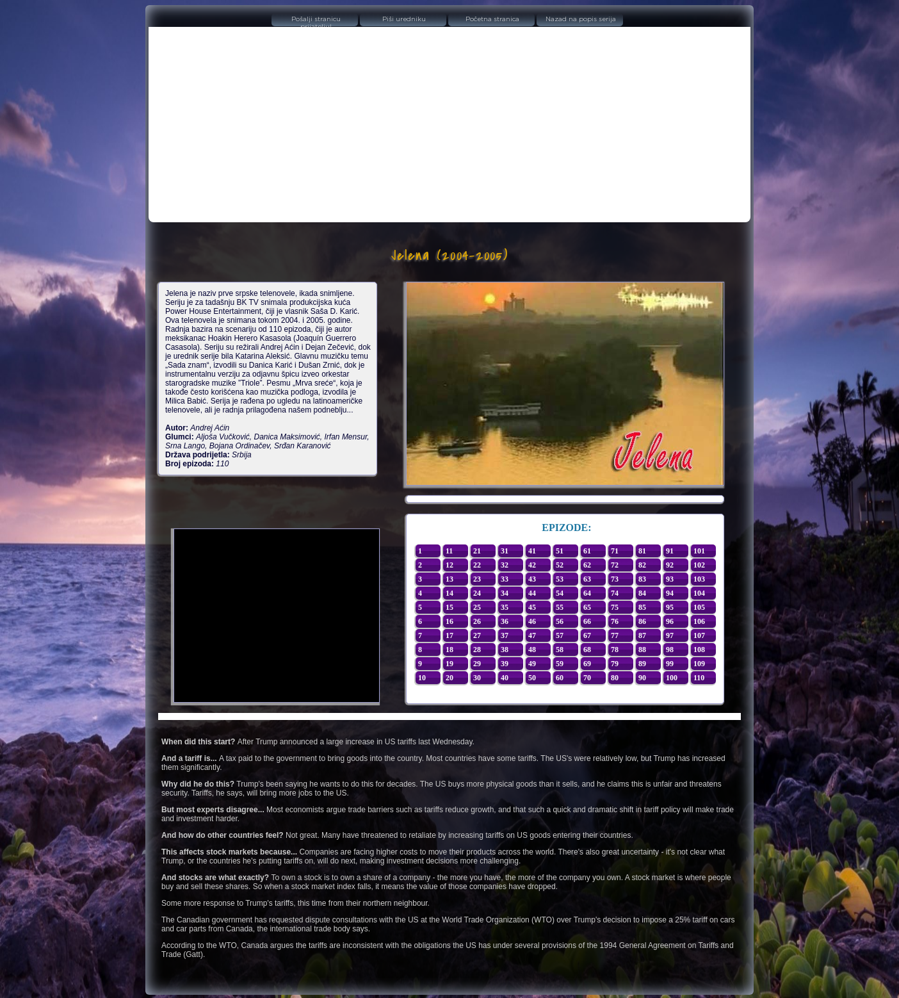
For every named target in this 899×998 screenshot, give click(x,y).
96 (670, 621)
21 (477, 550)
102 (699, 564)
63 (587, 579)
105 (699, 607)
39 (504, 663)
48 (532, 649)
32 (504, 564)
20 (449, 677)
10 (422, 677)
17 (449, 635)
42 (532, 564)
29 (477, 663)
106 (699, 621)
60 (559, 677)
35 (504, 607)
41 (532, 550)
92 (670, 564)
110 (698, 677)
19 (449, 663)
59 (559, 663)
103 (699, 579)
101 (699, 550)
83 (642, 579)
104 (699, 593)
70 (587, 677)
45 (532, 607)
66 (587, 621)
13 (449, 579)
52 (559, 564)
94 (670, 593)
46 (532, 621)
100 (671, 677)
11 (449, 550)
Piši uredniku (404, 19)
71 (615, 550)
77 (615, 635)
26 (477, 621)
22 (477, 564)
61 (587, 550)
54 (559, 593)
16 (449, 621)
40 (504, 677)
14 (449, 593)
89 (642, 663)
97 (670, 635)
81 (642, 550)
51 (559, 550)
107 (699, 635)
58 (559, 649)
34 (504, 593)
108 (699, 649)
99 (670, 663)
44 (532, 593)
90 (642, 677)
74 (615, 593)
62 (587, 564)
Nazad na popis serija (581, 19)
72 (615, 564)
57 (559, 635)
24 (477, 593)
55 (559, 607)
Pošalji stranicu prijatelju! (316, 21)
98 (670, 649)
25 (477, 607)
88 (642, 649)
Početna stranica (492, 19)
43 (532, 579)
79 (615, 663)
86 (642, 621)
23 (477, 579)
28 (477, 649)
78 (615, 649)
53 (559, 579)
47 (532, 635)
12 (449, 564)
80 (615, 677)
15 (449, 607)
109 (699, 663)
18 (449, 649)
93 (670, 579)
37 (504, 635)
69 (587, 663)
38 (504, 649)
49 (532, 663)
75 (615, 607)
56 (559, 621)
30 (477, 677)
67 (587, 635)
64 (587, 593)
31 (504, 550)
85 (642, 607)
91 (670, 550)
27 (477, 635)
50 (532, 677)
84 (642, 593)
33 (504, 579)
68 (587, 649)
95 (670, 607)
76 (615, 621)
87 (642, 635)
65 (587, 607)
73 (615, 579)
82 (642, 564)
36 (504, 621)
